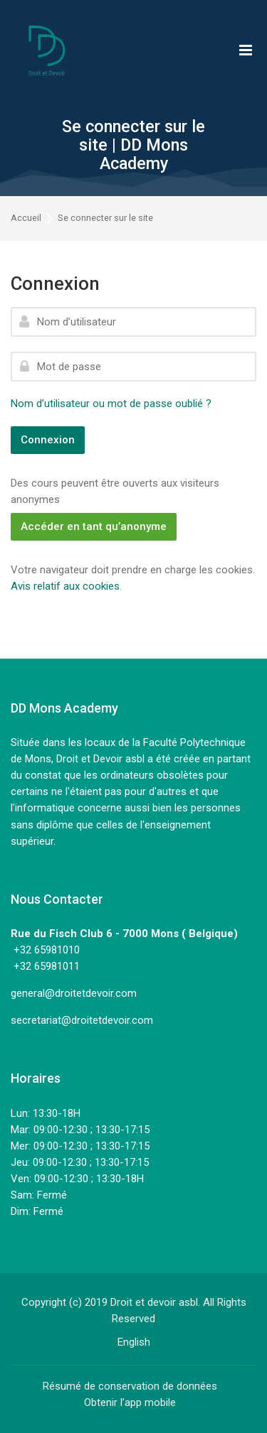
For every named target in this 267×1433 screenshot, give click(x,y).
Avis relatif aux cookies (65, 586)
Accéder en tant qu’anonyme (94, 526)
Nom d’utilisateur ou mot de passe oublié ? (111, 403)
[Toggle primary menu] (245, 49)
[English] (133, 1342)
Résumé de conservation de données (130, 1386)
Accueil (26, 218)
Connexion (48, 439)
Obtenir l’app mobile (130, 1402)
